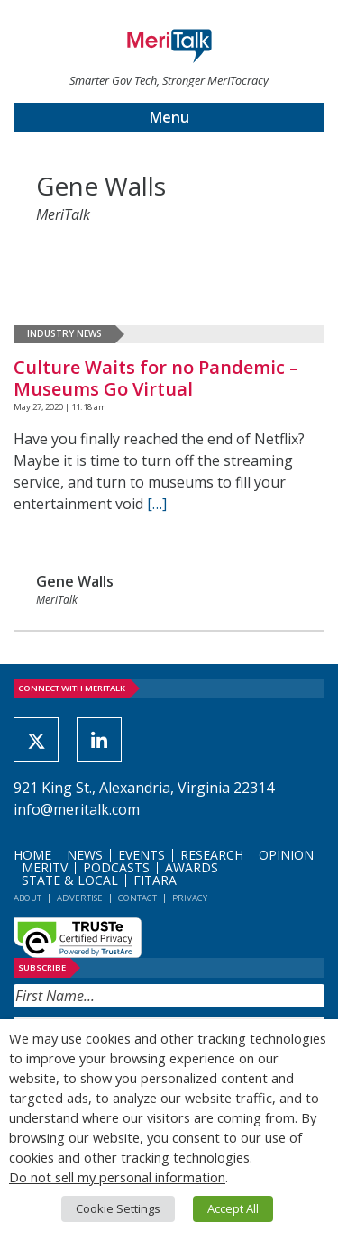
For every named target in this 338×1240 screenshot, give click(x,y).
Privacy (189, 898)
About (27, 898)
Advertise (80, 898)
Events (141, 854)
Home (32, 854)
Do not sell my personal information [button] (117, 1177)
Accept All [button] (233, 1208)
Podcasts (116, 867)
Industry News (64, 333)
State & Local (70, 880)
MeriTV (45, 867)
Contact (137, 898)
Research (211, 854)
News (85, 854)
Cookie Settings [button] (118, 1208)
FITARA (155, 880)
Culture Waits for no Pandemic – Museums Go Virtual (156, 378)
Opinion (286, 854)
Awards (191, 867)
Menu (169, 117)
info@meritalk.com (77, 809)
